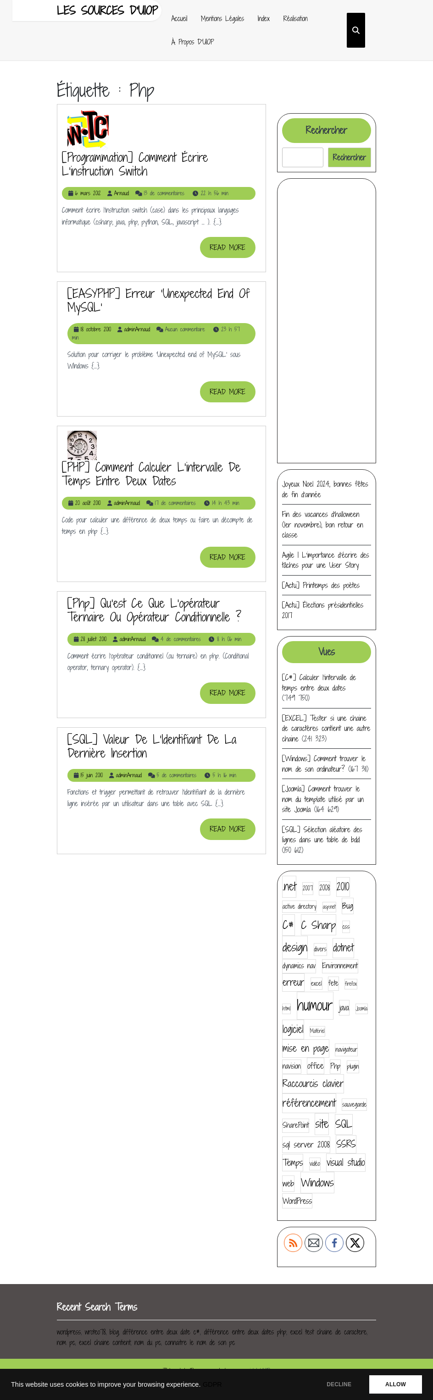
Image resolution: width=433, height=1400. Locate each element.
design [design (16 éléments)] (295, 947)
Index (264, 18)
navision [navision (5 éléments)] (292, 1066)
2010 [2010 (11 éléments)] (343, 887)
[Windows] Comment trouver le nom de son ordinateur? (324, 763)
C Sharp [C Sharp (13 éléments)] (318, 924)
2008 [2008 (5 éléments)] (324, 888)
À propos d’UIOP (193, 42)
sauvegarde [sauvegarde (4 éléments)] (354, 1104)
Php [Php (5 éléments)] (335, 1066)
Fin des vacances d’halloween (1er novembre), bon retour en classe (322, 524)
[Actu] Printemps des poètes (321, 585)
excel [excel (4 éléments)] (316, 983)
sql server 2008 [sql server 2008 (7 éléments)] (306, 1144)
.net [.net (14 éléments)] (289, 886)
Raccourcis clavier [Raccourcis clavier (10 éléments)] (313, 1083)
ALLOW (395, 1384)
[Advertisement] (326, 320)
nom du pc (147, 1342)
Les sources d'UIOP (107, 10)
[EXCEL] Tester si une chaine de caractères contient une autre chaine (326, 728)
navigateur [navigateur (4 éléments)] (346, 1049)
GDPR (212, 1384)
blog (114, 1332)
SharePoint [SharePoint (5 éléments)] (296, 1125)
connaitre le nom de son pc (200, 1342)
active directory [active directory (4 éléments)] (299, 906)
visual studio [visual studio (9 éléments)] (346, 1162)
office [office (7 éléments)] (315, 1065)
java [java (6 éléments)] (344, 1007)
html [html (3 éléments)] (286, 1008)
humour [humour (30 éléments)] (315, 1005)
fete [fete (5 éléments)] (333, 983)
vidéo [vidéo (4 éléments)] (315, 1163)
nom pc (66, 1342)
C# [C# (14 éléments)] (288, 925)
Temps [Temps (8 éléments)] (293, 1163)
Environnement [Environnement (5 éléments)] (340, 966)
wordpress (69, 1332)
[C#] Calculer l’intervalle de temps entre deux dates (319, 682)
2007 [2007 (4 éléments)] (308, 888)
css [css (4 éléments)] (346, 926)
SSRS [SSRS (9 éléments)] (345, 1144)
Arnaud (121, 193)
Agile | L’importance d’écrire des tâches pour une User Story (325, 560)
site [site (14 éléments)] (321, 1123)
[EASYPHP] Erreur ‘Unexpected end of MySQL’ (158, 300)
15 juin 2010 (92, 775)
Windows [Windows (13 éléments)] (317, 1182)
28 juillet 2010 (94, 639)
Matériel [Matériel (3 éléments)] (317, 1031)
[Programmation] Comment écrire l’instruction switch (135, 164)
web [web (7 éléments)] (288, 1183)
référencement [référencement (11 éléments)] (309, 1103)
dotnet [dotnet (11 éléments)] (343, 948)
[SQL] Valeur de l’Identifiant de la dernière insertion (152, 746)
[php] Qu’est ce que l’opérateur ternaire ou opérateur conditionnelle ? (154, 610)
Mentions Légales (222, 18)
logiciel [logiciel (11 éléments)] (293, 1029)
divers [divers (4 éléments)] (320, 949)
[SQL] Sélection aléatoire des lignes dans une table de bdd (322, 834)
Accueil (180, 18)
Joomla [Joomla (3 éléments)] (362, 1008)
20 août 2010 (88, 503)
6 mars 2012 (88, 193)
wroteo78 (95, 1332)
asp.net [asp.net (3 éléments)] (329, 907)
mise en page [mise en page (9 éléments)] (306, 1048)
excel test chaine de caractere (328, 1332)
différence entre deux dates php (245, 1332)
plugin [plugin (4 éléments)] (353, 1066)
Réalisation (295, 18)
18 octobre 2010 (96, 329)
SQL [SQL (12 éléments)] (343, 1124)
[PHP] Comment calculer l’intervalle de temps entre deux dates (151, 474)
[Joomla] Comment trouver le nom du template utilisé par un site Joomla (323, 799)
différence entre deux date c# (161, 1332)
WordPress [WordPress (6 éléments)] (297, 1201)
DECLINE (339, 1384)
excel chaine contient (104, 1342)
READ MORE (232, 250)
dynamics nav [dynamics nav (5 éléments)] (299, 966)
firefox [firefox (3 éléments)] (350, 984)
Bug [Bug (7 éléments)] (347, 905)
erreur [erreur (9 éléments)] (293, 982)
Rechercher (326, 130)
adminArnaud (137, 329)
